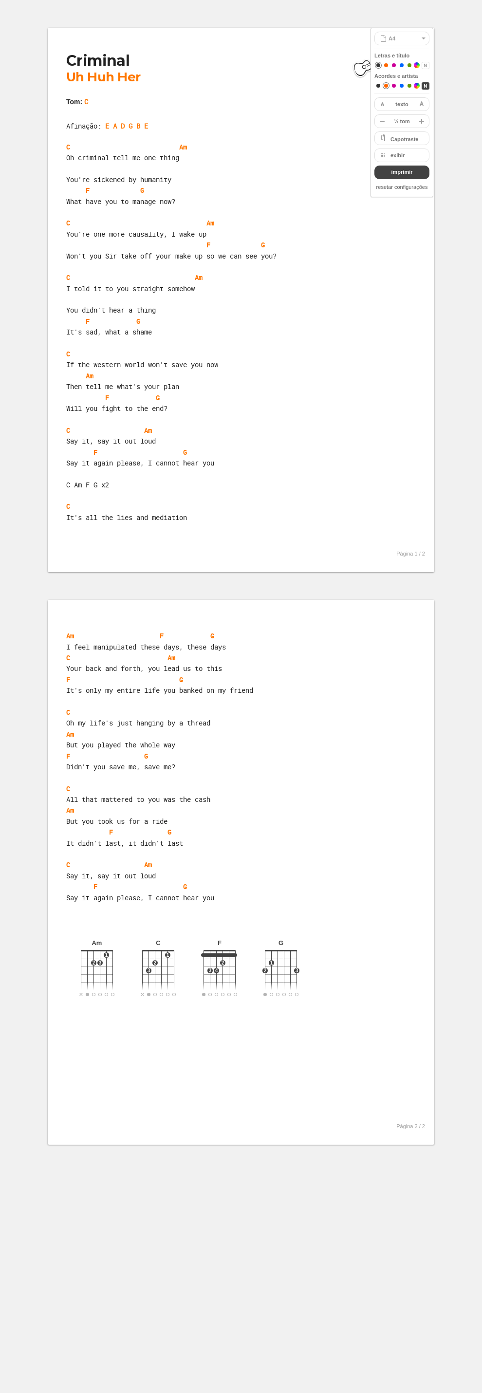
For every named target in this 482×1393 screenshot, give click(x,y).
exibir (397, 155)
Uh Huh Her (103, 77)
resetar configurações (402, 187)
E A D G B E (126, 125)
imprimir (401, 172)
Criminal (98, 61)
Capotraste (404, 139)
